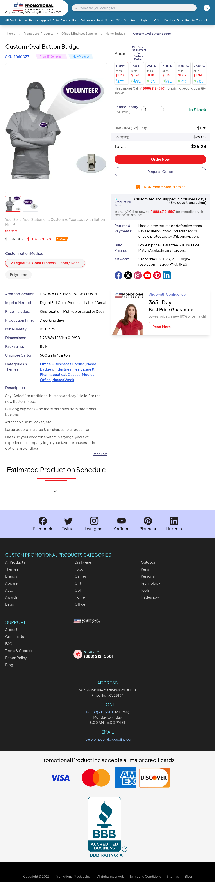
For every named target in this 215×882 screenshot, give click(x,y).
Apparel (45, 20)
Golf (126, 20)
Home (135, 20)
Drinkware (88, 20)
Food (99, 20)
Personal (148, 576)
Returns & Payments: (123, 228)
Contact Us (14, 636)
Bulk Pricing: (121, 248)
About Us (12, 629)
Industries (63, 369)
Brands (11, 576)
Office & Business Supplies (79, 33)
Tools (145, 590)
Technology (204, 20)
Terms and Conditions (145, 876)
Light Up (146, 20)
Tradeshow (150, 597)
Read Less (100, 454)
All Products (13, 20)
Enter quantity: (127, 109)
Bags (75, 20)
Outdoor (169, 20)
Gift (78, 583)
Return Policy (16, 657)
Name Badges (115, 33)
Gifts (119, 20)
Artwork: (122, 259)
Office (158, 20)
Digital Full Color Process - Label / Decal (45, 262)
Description (15, 387)
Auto (55, 20)
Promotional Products (38, 33)
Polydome (18, 274)
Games (109, 20)
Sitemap (173, 876)
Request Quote (160, 171)
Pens (180, 20)
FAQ (9, 643)
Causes (74, 374)
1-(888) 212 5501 (99, 712)
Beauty (190, 20)
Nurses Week (63, 379)
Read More (161, 326)
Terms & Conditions (21, 650)
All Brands (32, 20)
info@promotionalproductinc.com (107, 739)
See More (11, 231)
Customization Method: (25, 253)
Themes (11, 569)
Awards (65, 20)
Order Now (160, 159)
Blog (9, 664)
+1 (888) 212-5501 (152, 88)
